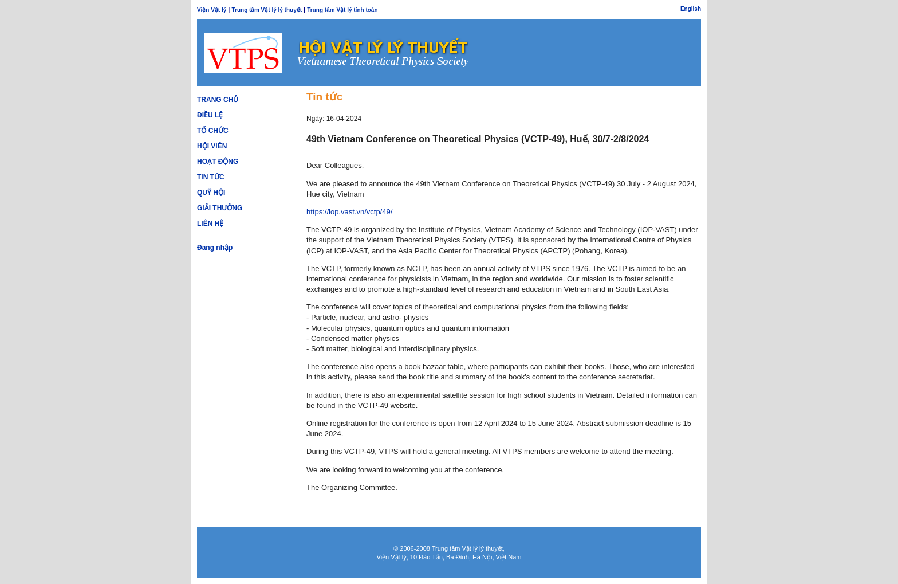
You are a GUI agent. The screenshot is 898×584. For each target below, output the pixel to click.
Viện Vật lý (211, 10)
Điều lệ (210, 115)
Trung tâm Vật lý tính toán (342, 10)
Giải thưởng (219, 208)
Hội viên (212, 146)
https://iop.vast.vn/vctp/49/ (349, 211)
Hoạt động (217, 162)
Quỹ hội (211, 193)
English (690, 9)
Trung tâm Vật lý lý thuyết (266, 10)
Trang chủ (217, 100)
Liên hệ (210, 224)
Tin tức (210, 177)
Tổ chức (213, 131)
